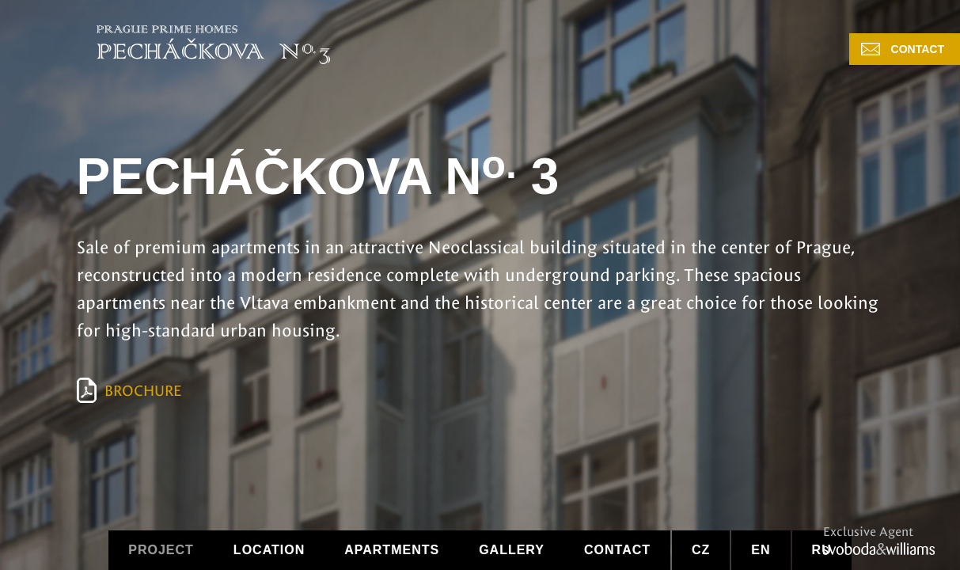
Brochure (142, 391)
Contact (917, 49)
